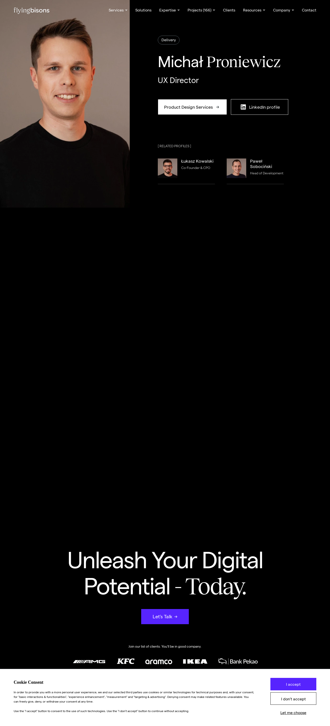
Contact (309, 10)
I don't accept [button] (293, 699)
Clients (229, 10)
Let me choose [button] (293, 713)
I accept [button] (293, 684)
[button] (118, 10)
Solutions (143, 10)
